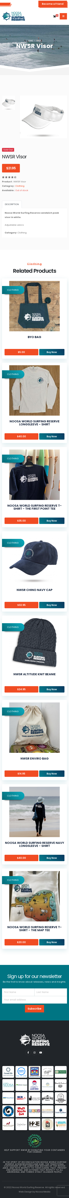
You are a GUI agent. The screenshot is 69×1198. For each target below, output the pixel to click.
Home (30, 40)
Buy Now (52, 352)
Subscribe (34, 1009)
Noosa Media (43, 1191)
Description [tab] (12, 204)
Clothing (19, 186)
